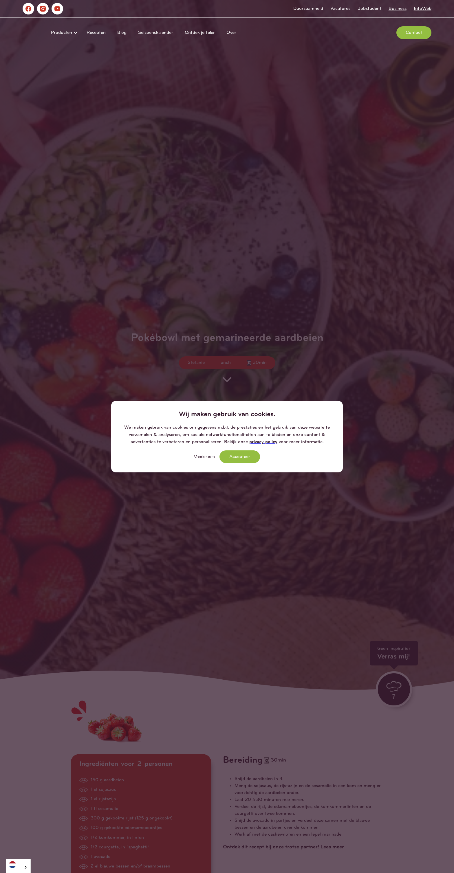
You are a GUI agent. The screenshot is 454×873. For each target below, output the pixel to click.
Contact (414, 32)
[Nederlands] (18, 864)
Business (398, 8)
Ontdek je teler (200, 32)
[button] (63, 33)
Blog (122, 32)
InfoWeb (422, 8)
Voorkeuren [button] (204, 456)
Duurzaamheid (308, 8)
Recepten (96, 32)
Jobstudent (369, 8)
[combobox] (18, 866)
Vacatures (340, 8)
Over (231, 32)
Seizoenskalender (155, 32)
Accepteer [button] (239, 456)
